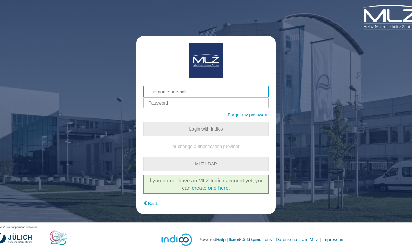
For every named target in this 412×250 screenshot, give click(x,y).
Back (153, 203)
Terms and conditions (250, 239)
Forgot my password (248, 114)
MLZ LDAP (206, 163)
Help (221, 239)
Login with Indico (206, 129)
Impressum (333, 239)
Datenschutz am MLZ (297, 239)
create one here (210, 188)
